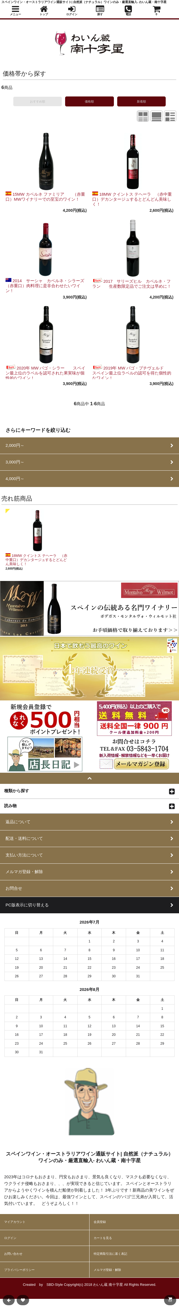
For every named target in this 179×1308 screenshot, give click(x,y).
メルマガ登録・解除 (107, 1269)
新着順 (141, 101)
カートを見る (103, 1238)
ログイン (10, 1238)
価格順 (89, 101)
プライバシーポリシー (19, 1269)
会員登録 (100, 1221)
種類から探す (16, 790)
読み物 (10, 805)
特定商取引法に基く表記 (110, 1253)
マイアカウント (14, 1221)
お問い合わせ (13, 1253)
